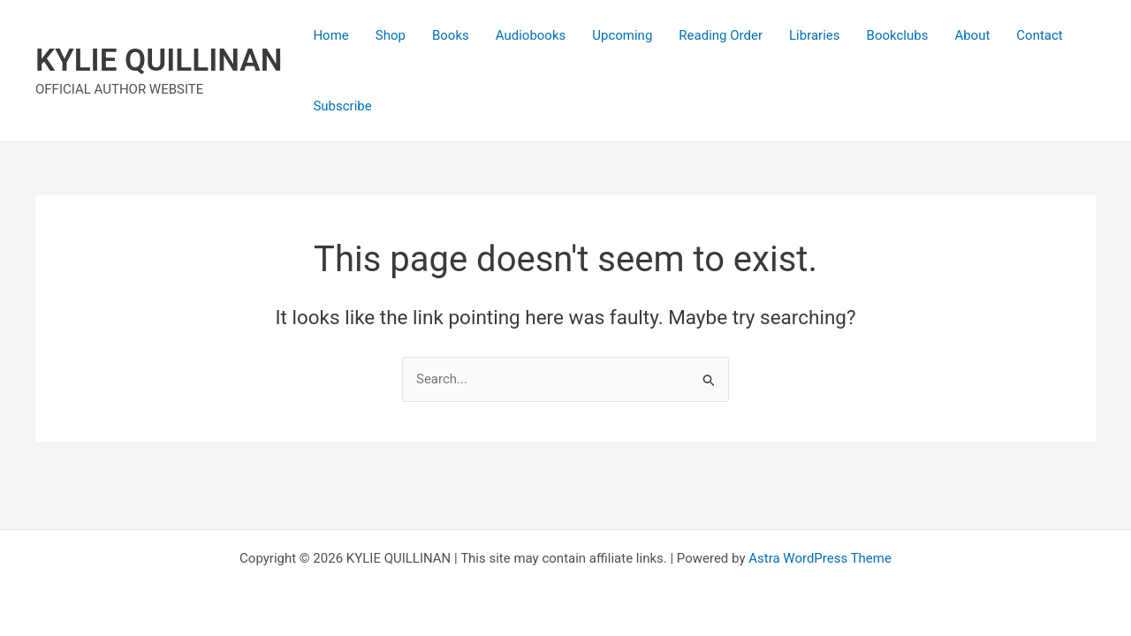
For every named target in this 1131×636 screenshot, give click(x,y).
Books (450, 35)
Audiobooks (531, 35)
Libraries (814, 35)
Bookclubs (898, 35)
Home (330, 35)
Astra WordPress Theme (820, 558)
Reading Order (721, 35)
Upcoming (622, 35)
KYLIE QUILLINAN (158, 60)
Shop (391, 35)
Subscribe (342, 106)
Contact (1039, 35)
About (972, 35)
